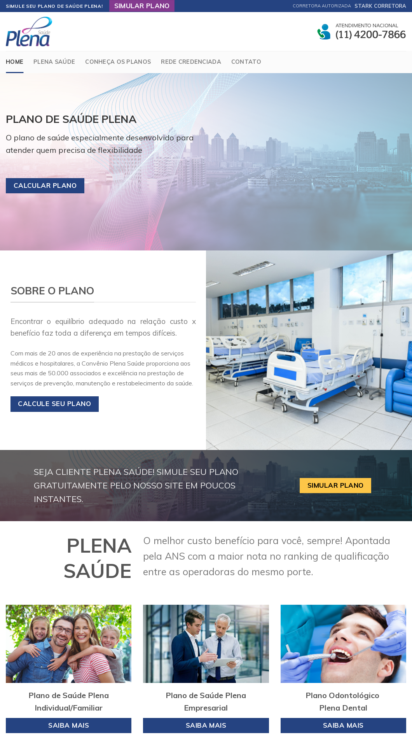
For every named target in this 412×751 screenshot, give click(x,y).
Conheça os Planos (118, 61)
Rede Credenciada (191, 61)
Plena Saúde (54, 61)
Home (14, 61)
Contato (246, 61)
